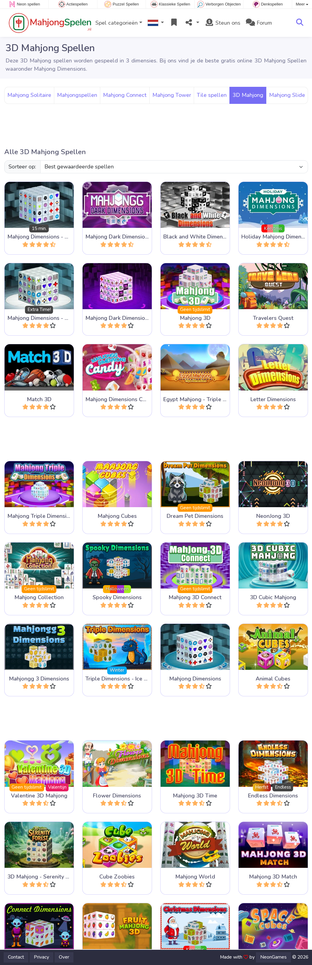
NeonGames (273, 957)
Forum (259, 23)
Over (64, 957)
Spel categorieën (116, 23)
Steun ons (222, 23)
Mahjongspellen (77, 95)
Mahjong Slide (287, 95)
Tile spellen (212, 95)
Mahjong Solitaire (29, 95)
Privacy (41, 957)
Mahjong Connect (125, 95)
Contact (16, 957)
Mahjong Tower (171, 95)
